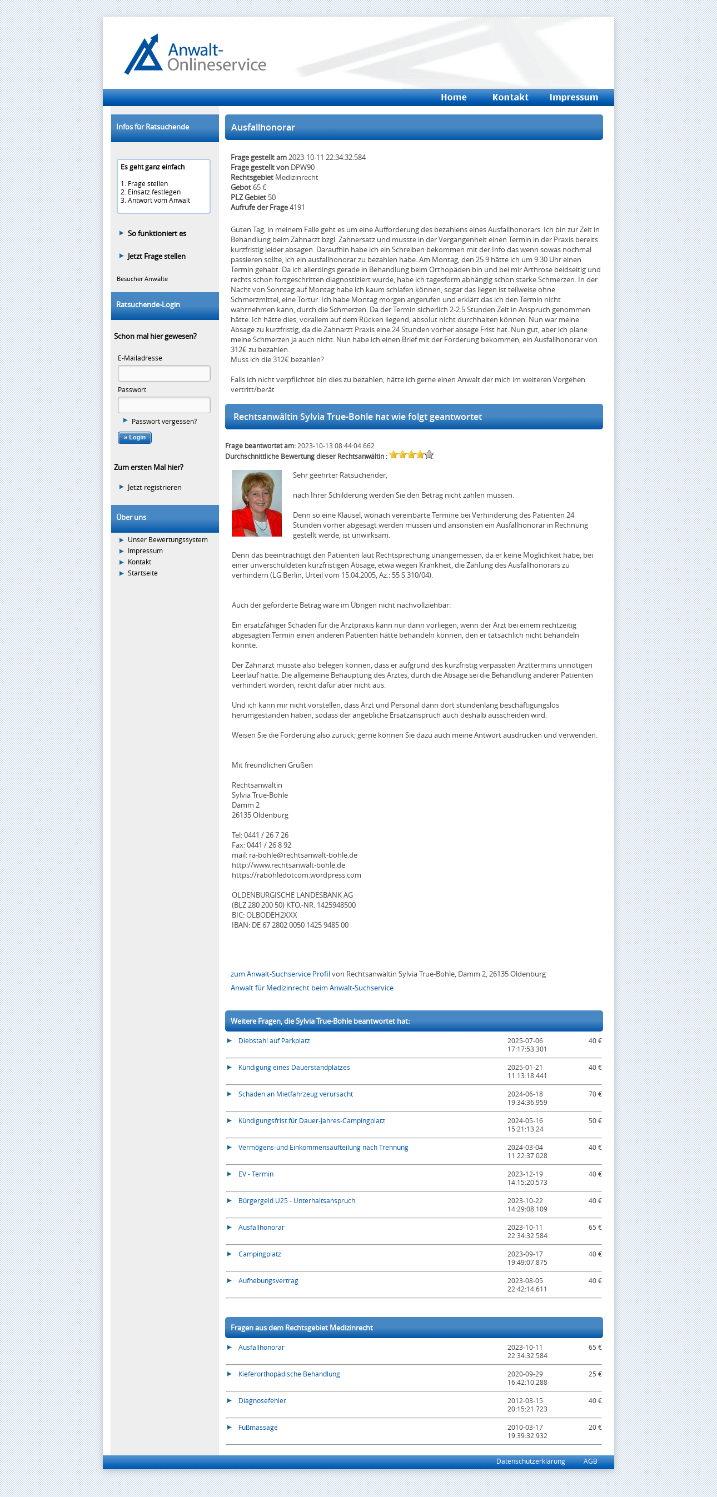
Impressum (145, 551)
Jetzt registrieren (155, 487)
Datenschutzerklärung (530, 1460)
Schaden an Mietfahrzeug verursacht (295, 1093)
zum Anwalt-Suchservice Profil (281, 974)
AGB (591, 1460)
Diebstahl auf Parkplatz (274, 1040)
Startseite (143, 573)
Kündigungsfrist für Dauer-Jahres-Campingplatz (311, 1120)
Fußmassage (258, 1427)
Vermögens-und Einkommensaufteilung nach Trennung (323, 1147)
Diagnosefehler (262, 1400)
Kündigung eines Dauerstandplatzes (294, 1067)
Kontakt (139, 562)
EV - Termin (255, 1173)
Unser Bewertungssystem (168, 539)
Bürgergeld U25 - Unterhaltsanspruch (296, 1200)
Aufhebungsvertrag (268, 1280)
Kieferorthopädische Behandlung (289, 1373)
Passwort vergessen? (164, 421)
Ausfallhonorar (261, 1227)
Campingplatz (259, 1253)
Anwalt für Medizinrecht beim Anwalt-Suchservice (312, 988)
